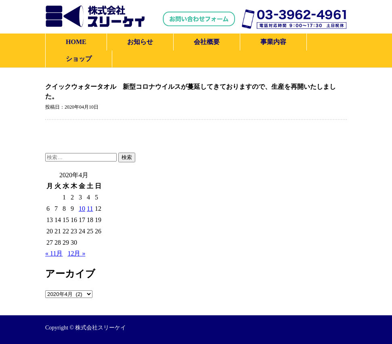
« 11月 (54, 253)
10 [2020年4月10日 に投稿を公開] (82, 208)
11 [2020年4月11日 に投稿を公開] (90, 208)
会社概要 (207, 41)
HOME (76, 41)
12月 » (76, 253)
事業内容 (273, 41)
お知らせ (140, 41)
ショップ (79, 58)
